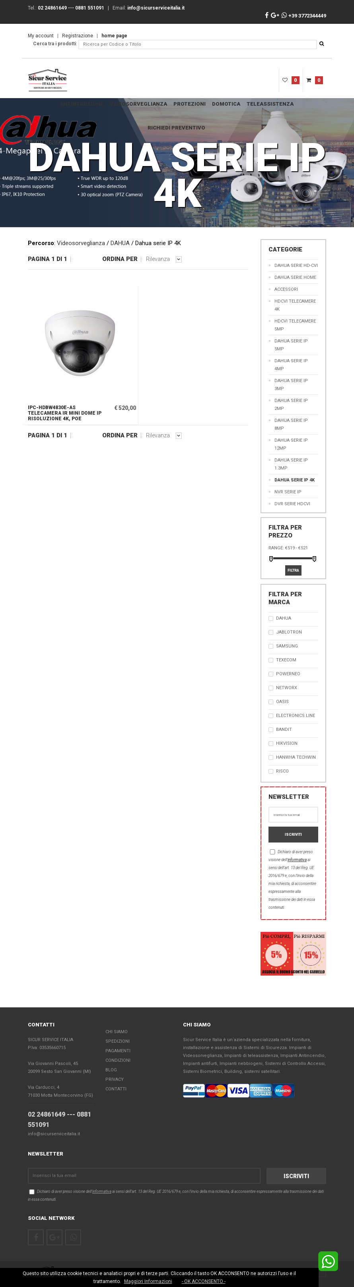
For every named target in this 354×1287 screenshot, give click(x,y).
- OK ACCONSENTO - (204, 1281)
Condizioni (117, 1060)
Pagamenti (117, 1050)
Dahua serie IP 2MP (291, 404)
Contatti (115, 1089)
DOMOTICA (226, 104)
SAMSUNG (287, 646)
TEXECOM (286, 660)
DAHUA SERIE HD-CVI (296, 265)
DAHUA (120, 243)
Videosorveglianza (138, 104)
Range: (276, 548)
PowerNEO (288, 673)
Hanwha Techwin (296, 757)
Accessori (286, 289)
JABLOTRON (289, 632)
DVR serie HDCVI (292, 503)
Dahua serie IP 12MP (291, 444)
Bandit (284, 729)
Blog (111, 1069)
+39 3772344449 (304, 16)
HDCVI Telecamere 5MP (295, 325)
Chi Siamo (116, 1031)
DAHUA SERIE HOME (295, 277)
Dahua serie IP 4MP (291, 364)
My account (41, 36)
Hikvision (287, 743)
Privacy (114, 1079)
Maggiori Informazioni (148, 1281)
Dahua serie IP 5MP (291, 345)
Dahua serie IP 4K (294, 480)
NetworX (286, 687)
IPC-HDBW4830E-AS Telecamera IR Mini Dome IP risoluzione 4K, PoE (64, 413)
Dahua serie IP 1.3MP (291, 464)
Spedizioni (117, 1041)
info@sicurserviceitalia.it (54, 1133)
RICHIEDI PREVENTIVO (176, 128)
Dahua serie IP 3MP (291, 384)
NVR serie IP (287, 492)
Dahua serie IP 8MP (291, 424)
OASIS (282, 701)
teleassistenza (270, 104)
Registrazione (77, 36)
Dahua (283, 618)
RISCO (282, 771)
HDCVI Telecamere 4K (295, 305)
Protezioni (189, 104)
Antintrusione (81, 104)
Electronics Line (295, 715)
